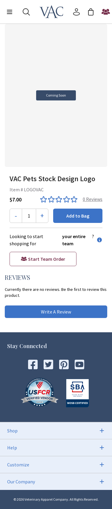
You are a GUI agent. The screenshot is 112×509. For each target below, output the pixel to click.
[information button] (98, 240)
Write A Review (56, 312)
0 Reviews (92, 199)
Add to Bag (77, 216)
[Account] (76, 11)
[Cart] (90, 11)
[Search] (26, 11)
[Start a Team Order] (106, 12)
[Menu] (9, 11)
